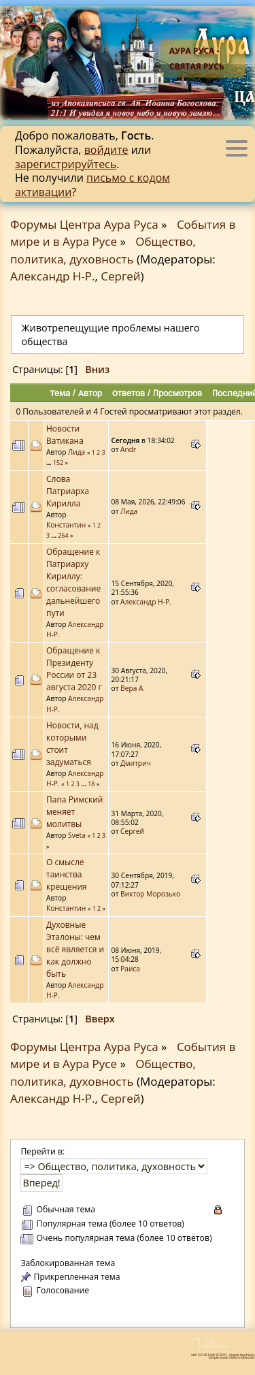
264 (63, 535)
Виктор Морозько (150, 894)
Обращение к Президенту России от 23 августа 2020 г (74, 669)
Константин (66, 525)
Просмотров (177, 392)
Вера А (131, 688)
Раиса (130, 968)
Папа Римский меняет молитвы (74, 812)
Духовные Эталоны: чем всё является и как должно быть (75, 949)
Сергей (120, 276)
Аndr (128, 449)
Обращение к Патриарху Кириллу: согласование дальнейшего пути (73, 582)
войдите (106, 149)
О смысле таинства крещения (66, 874)
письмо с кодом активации (92, 184)
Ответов (128, 392)
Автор (90, 392)
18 (91, 783)
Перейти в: (42, 1151)
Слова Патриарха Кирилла (67, 491)
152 (58, 462)
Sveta (77, 835)
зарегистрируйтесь (65, 164)
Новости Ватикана (65, 435)
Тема (60, 392)
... (49, 462)
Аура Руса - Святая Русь (196, 58)
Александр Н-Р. (52, 276)
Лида (76, 452)
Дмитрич (135, 763)
